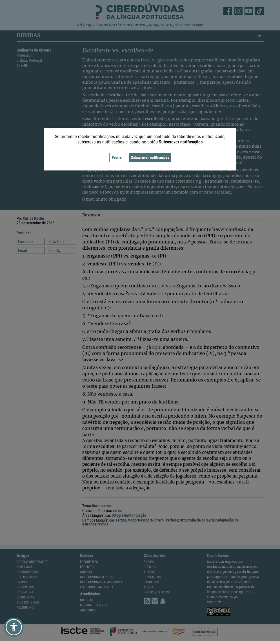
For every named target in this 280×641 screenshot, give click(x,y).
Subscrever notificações (150, 157)
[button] (14, 627)
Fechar (117, 157)
